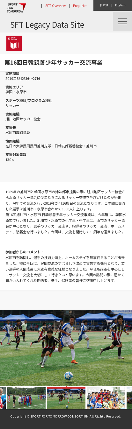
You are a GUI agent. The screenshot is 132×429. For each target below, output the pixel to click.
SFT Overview (55, 5)
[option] (66, 348)
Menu (122, 21)
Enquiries (80, 5)
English (120, 5)
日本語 (104, 5)
